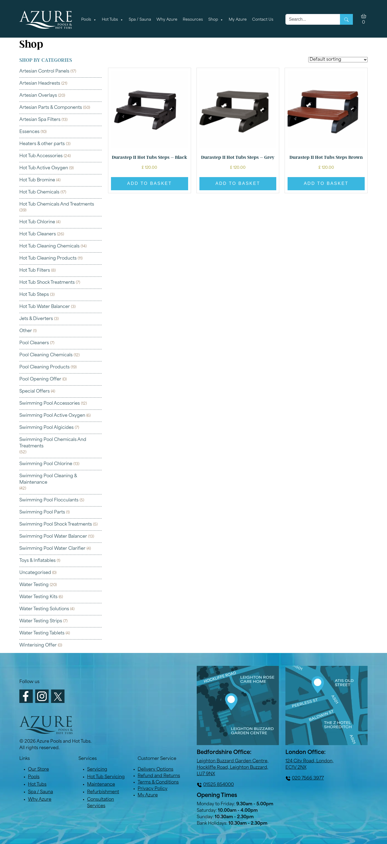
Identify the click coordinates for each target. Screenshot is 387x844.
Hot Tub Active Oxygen (43, 168)
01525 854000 (218, 785)
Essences (29, 132)
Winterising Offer (38, 645)
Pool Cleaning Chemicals (46, 355)
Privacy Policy (152, 789)
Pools (88, 20)
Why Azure (166, 20)
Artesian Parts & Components (50, 108)
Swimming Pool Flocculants (48, 500)
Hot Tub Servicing (106, 777)
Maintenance (101, 784)
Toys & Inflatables (37, 561)
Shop (215, 20)
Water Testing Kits (38, 597)
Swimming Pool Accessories (49, 403)
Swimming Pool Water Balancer (53, 536)
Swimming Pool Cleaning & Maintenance (48, 479)
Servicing (97, 769)
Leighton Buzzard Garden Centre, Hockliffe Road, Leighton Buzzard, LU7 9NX (232, 767)
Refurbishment (103, 792)
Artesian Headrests (39, 83)
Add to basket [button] (149, 183)
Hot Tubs (112, 20)
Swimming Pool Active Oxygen (52, 416)
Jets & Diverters (36, 319)
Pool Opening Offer (40, 379)
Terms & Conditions (158, 782)
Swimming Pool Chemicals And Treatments (52, 443)
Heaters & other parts (42, 144)
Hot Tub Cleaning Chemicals (49, 246)
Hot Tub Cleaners (37, 234)
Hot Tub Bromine (37, 180)
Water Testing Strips (40, 621)
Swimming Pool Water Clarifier (52, 549)
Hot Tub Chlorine (37, 222)
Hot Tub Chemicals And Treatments (56, 204)
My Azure (238, 20)
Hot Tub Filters (34, 270)
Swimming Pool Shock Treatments (55, 524)
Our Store (38, 769)
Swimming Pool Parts (42, 512)
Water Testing (34, 585)
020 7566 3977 (308, 778)
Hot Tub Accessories (41, 156)
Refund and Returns (159, 776)
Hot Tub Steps (34, 295)
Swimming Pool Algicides (46, 428)
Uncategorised (35, 573)
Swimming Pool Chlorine (45, 464)
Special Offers (34, 391)
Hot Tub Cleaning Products (48, 258)
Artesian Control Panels (44, 71)
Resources (193, 20)
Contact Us (262, 20)
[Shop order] (338, 59)
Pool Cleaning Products (44, 367)
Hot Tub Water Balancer (44, 307)
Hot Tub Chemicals (39, 192)
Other (25, 331)
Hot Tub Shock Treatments (47, 283)
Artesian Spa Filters (39, 120)
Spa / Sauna (140, 20)
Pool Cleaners (34, 343)
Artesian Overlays (38, 96)
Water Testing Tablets (41, 633)
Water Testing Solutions (44, 609)
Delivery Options (155, 769)
